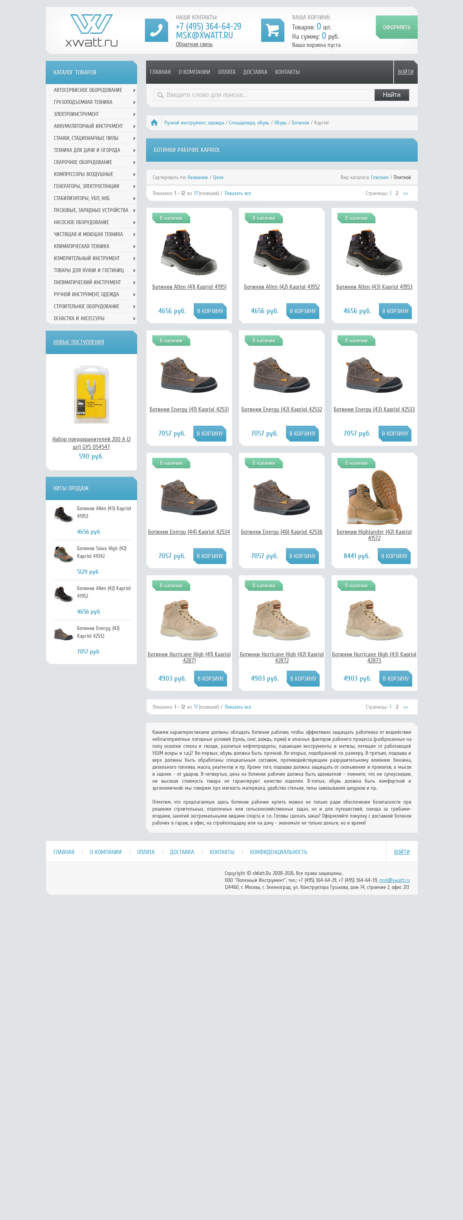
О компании (194, 72)
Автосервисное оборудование (88, 90)
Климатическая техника (81, 246)
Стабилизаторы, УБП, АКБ (82, 198)
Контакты (287, 72)
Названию (198, 177)
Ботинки (300, 122)
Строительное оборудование (86, 306)
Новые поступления (78, 342)
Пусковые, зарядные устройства (91, 210)
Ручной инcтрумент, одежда (194, 122)
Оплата (227, 72)
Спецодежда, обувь (249, 122)
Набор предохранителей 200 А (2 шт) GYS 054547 (91, 443)
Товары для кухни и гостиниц (89, 270)
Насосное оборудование (81, 222)
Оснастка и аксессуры (79, 318)
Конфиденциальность (278, 852)
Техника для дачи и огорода (87, 150)
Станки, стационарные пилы (86, 138)
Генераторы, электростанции (86, 186)
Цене (218, 177)
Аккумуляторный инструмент (88, 126)
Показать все (238, 193)
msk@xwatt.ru (204, 35)
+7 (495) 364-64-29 (208, 26)
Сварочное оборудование (83, 162)
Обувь (280, 122)
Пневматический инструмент (87, 282)
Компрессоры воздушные (83, 174)
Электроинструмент (76, 114)
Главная (160, 72)
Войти (406, 72)
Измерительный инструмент (87, 258)
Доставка (255, 72)
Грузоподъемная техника (83, 102)
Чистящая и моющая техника (88, 234)
